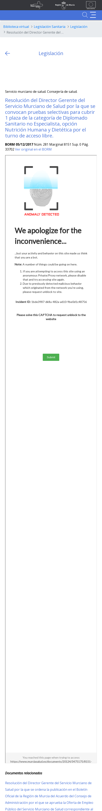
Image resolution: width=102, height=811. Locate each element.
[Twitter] (8, 73)
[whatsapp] (24, 73)
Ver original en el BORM (33, 149)
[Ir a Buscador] (85, 15)
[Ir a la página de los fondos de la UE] (91, 5)
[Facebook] (16, 73)
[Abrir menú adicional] (93, 15)
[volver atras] (7, 53)
